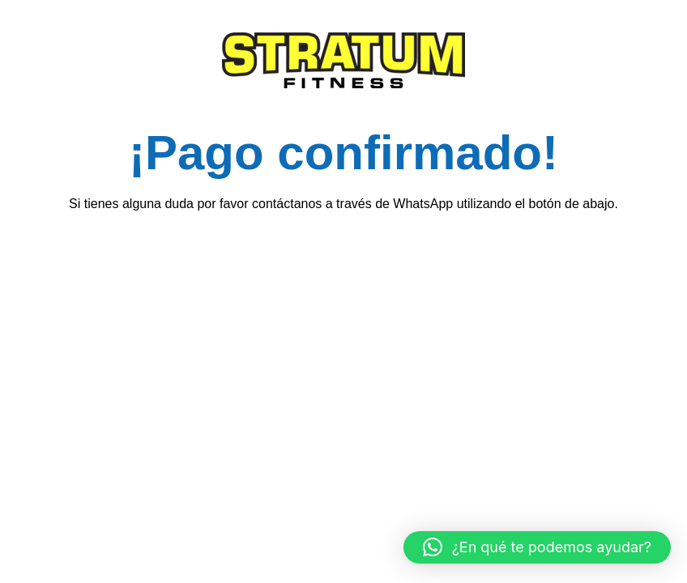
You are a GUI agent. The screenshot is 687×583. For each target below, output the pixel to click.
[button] (537, 547)
